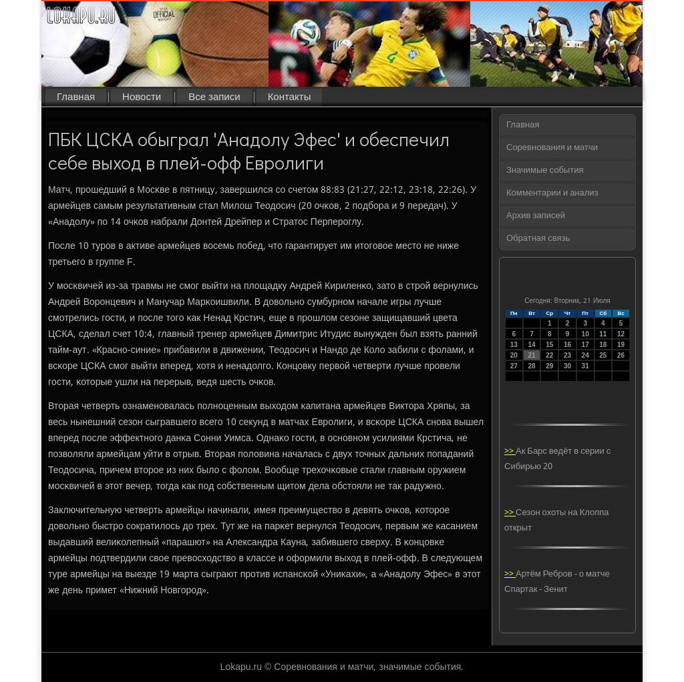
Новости (141, 97)
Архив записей (535, 216)
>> (510, 451)
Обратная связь (538, 238)
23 (567, 355)
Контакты (289, 97)
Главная (76, 97)
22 (549, 355)
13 (514, 344)
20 (514, 355)
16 (567, 344)
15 (549, 344)
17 (585, 344)
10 (585, 334)
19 (621, 344)
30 (567, 366)
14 (531, 344)
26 (621, 355)
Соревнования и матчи (552, 147)
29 (549, 366)
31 (585, 366)
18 (603, 344)
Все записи (214, 97)
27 (514, 366)
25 (603, 355)
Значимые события (544, 170)
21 (531, 355)
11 (603, 334)
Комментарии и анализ (552, 193)
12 (621, 334)
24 (585, 355)
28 (531, 366)
